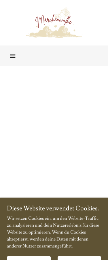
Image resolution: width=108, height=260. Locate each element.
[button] (12, 56)
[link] (54, 23)
